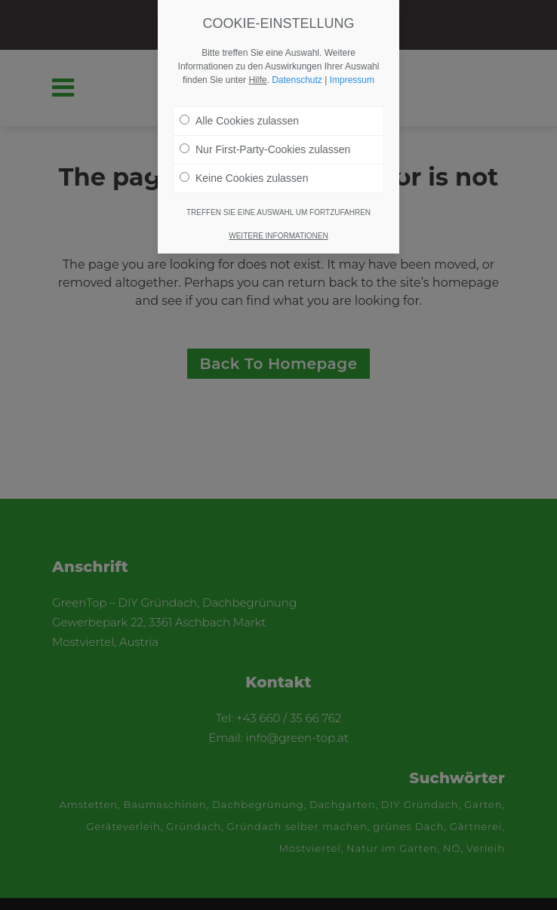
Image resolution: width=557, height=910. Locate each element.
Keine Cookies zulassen (244, 178)
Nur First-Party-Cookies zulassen (265, 149)
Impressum (352, 80)
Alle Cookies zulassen (239, 121)
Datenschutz (297, 80)
